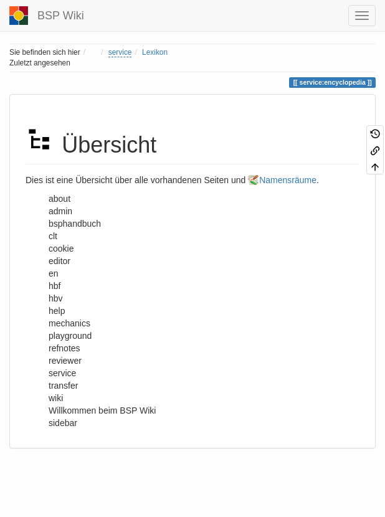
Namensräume (287, 180)
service (120, 52)
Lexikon (155, 52)
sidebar (63, 423)
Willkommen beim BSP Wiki (102, 410)
